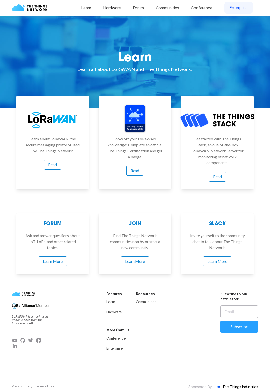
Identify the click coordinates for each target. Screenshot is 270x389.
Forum (53, 223)
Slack (217, 223)
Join (135, 223)
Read (52, 164)
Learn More (53, 261)
